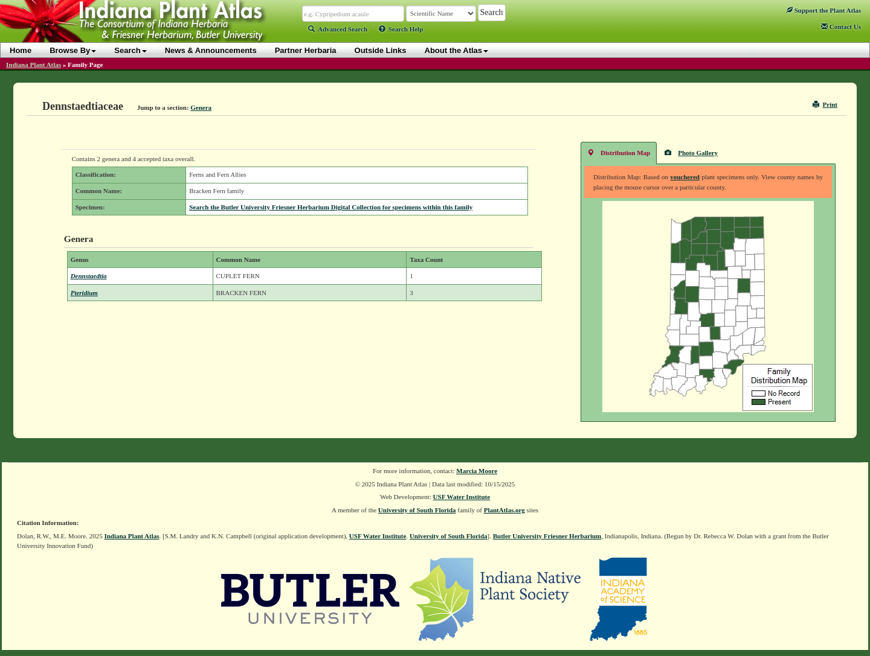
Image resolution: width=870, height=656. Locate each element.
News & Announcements (211, 50)
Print (825, 104)
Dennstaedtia (89, 275)
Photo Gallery (691, 152)
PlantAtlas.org (504, 510)
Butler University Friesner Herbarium (547, 536)
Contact (841, 26)
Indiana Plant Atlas (33, 64)
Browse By (73, 50)
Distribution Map (618, 152)
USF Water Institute (462, 496)
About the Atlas (457, 50)
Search (130, 50)
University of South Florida (417, 510)
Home (20, 50)
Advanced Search (337, 29)
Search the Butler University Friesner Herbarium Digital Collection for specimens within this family (330, 207)
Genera (200, 107)
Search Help (401, 29)
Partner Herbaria (306, 50)
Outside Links (381, 50)
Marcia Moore (476, 470)
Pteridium (84, 292)
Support (823, 10)
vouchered (685, 176)
